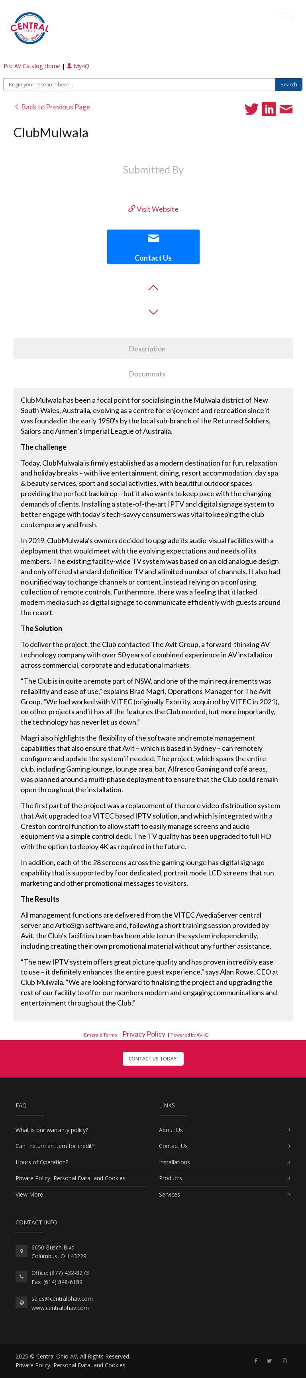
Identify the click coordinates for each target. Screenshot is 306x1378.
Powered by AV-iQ (190, 1035)
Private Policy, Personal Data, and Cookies (71, 1178)
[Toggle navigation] (285, 15)
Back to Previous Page (52, 106)
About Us (171, 1130)
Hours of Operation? (42, 1162)
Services (169, 1194)
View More (29, 1194)
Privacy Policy (143, 1033)
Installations (174, 1162)
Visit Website (153, 209)
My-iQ (78, 66)
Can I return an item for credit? (55, 1146)
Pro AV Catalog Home (33, 66)
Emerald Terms (100, 1035)
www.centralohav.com (60, 1308)
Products (170, 1178)
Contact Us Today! (153, 1058)
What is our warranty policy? (52, 1130)
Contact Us (173, 1146)
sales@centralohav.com (62, 1298)
